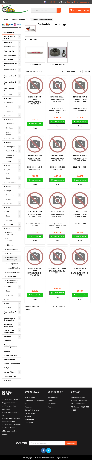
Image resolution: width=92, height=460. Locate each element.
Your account (55, 392)
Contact (6, 2)
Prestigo (9, 119)
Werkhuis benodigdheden (10, 346)
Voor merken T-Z (10, 313)
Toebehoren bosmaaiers (9, 331)
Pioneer (9, 107)
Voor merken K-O (10, 83)
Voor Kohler (8, 59)
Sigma (8, 299)
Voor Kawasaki (10, 55)
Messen (10, 245)
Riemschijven (9, 359)
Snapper (9, 224)
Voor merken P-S (10, 89)
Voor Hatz (8, 42)
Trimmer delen (10, 240)
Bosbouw (7, 336)
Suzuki (8, 308)
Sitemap (28, 416)
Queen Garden (9, 133)
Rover (8, 165)
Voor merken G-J (10, 77)
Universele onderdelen (8, 325)
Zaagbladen (13, 264)
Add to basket (35, 124)
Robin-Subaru (11, 151)
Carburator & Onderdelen (12, 281)
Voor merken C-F (10, 71)
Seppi (8, 191)
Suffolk (8, 287)
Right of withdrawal (32, 410)
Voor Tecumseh (10, 47)
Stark (8, 207)
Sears (8, 186)
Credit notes (52, 404)
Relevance (74, 71)
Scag (8, 291)
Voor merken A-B (10, 65)
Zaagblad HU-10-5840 (80, 274)
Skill (7, 303)
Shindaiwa (10, 195)
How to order (30, 397)
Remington (10, 147)
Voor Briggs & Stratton (9, 37)
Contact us (29, 422)
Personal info (53, 397)
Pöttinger (9, 111)
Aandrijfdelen (12, 249)
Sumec (9, 220)
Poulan (9, 115)
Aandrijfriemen (10, 372)
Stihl (7, 212)
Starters (7, 380)
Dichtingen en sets (11, 234)
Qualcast (9, 128)
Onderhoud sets (10, 355)
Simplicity (9, 203)
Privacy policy (30, 413)
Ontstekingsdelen (14, 272)
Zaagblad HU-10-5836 (57, 271)
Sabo (8, 178)
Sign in (69, 2)
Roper (8, 161)
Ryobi (8, 170)
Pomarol (9, 103)
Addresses (52, 407)
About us (28, 407)
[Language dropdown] (50, 2)
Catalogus (8, 32)
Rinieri (8, 142)
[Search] (46, 10)
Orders (50, 401)
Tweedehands (10, 376)
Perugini (9, 98)
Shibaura (9, 295)
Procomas (10, 124)
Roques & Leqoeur (10, 156)
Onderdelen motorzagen (12, 259)
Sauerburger (11, 182)
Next (62, 306)
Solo (8, 228)
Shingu (8, 199)
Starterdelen (12, 276)
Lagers (10, 253)
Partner (9, 94)
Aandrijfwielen (14, 268)
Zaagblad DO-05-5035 (34, 102)
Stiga (8, 216)
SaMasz (9, 174)
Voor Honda (9, 51)
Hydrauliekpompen (12, 364)
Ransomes (10, 138)
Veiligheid (8, 368)
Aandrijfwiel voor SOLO (57, 100)
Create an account (81, 2)
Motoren (7, 341)
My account (29, 419)
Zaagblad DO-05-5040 (34, 274)
